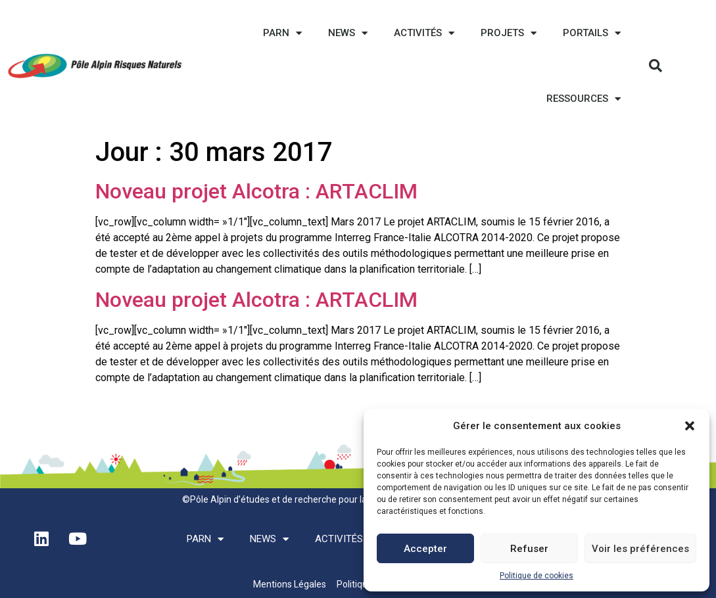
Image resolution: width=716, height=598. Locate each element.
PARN (282, 33)
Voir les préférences (640, 549)
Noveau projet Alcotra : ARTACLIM (256, 191)
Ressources (583, 98)
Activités (424, 33)
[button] (689, 425)
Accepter (425, 549)
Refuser (529, 549)
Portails (592, 33)
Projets (509, 33)
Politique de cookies (536, 575)
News (348, 33)
